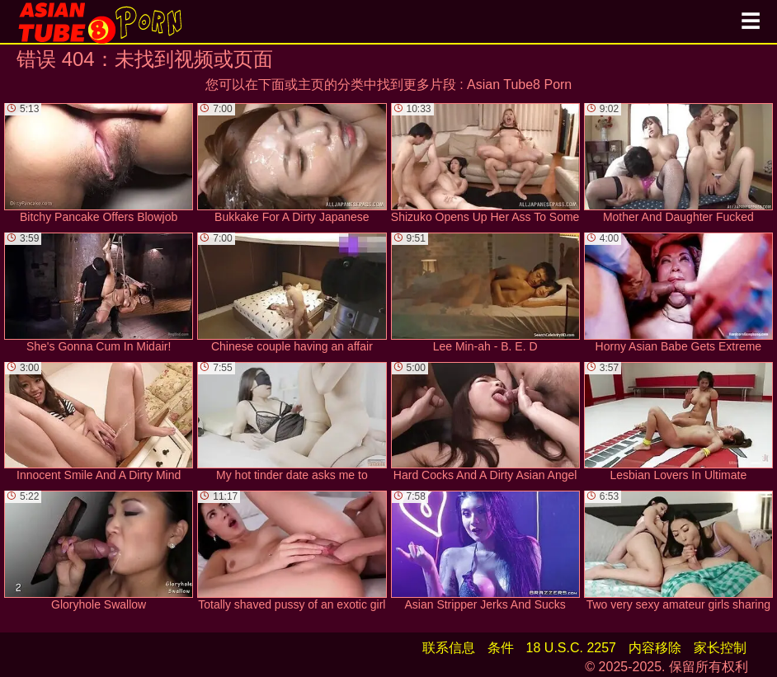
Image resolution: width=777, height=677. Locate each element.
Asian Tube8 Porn (519, 85)
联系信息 (448, 648)
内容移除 (655, 648)
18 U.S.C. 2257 (571, 648)
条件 (500, 648)
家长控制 (720, 648)
